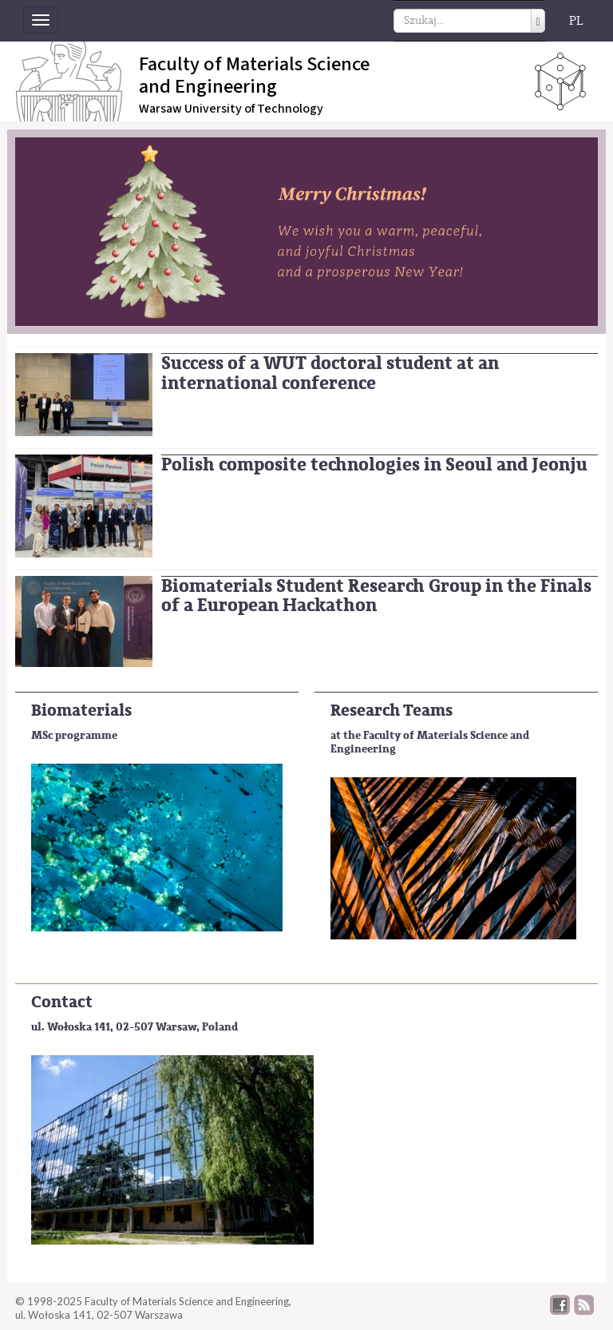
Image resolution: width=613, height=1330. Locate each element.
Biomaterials (81, 710)
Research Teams (391, 710)
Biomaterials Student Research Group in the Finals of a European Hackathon (376, 596)
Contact (62, 1002)
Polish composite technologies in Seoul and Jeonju (374, 464)
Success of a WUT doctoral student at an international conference (330, 373)
